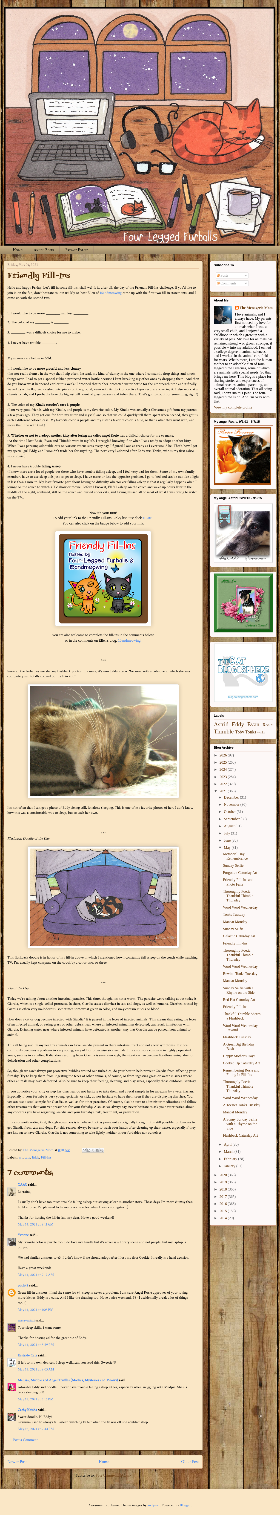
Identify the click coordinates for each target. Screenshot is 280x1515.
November (232, 804)
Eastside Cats (27, 1355)
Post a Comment (25, 1439)
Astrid (221, 724)
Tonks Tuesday (234, 914)
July (227, 833)
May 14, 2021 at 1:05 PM (35, 1309)
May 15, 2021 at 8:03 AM (36, 1369)
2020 (224, 1175)
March (229, 1151)
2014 (224, 1218)
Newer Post (17, 1462)
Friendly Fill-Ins (235, 943)
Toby (239, 732)
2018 (224, 1189)
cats (27, 1157)
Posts (222, 275)
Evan (253, 724)
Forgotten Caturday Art (240, 873)
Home (18, 250)
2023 (224, 777)
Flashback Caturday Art (240, 1135)
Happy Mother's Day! (239, 1056)
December (232, 797)
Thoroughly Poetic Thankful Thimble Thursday (238, 895)
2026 (224, 755)
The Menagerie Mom (256, 308)
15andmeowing (111, 292)
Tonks (250, 732)
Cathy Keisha (27, 1410)
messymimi (26, 1320)
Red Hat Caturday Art (239, 1000)
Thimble (224, 731)
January (230, 1166)
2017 (224, 1197)
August (229, 826)
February (231, 1159)
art (21, 1157)
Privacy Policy (76, 250)
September (232, 819)
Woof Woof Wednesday (240, 907)
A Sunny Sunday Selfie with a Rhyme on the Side (240, 1123)
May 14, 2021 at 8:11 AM (35, 1224)
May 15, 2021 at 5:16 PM (35, 1399)
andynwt (153, 1505)
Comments (226, 283)
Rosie (268, 724)
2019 (224, 1182)
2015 (224, 1211)
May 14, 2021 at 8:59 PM (36, 1344)
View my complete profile (233, 407)
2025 (224, 762)
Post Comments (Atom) (113, 1475)
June (227, 840)
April (228, 1144)
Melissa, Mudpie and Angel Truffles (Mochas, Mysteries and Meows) (68, 1380)
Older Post (190, 1462)
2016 (224, 1204)
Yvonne (23, 1235)
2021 (224, 791)
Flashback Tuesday (237, 1037)
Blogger (185, 1505)
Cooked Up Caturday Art (241, 1063)
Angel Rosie (44, 250)
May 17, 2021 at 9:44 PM (36, 1429)
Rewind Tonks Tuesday (240, 974)
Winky (261, 732)
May (227, 847)
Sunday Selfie (233, 865)
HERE (147, 518)
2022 (224, 784)
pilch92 (23, 1285)
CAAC (22, 1184)
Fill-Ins (46, 1157)
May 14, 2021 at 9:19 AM (36, 1274)
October (230, 812)
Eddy (35, 1157)
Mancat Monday (235, 922)
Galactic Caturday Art (239, 936)
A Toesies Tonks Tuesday (241, 1105)
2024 (224, 769)
